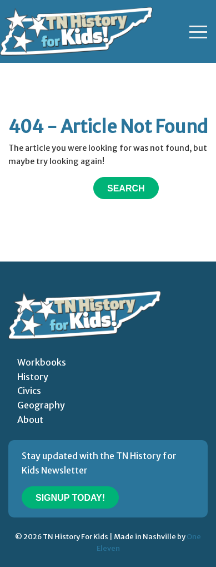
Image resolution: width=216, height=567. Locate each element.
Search (126, 188)
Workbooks (41, 362)
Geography (41, 405)
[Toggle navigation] (198, 31)
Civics (29, 390)
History (32, 376)
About (30, 419)
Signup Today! (70, 497)
